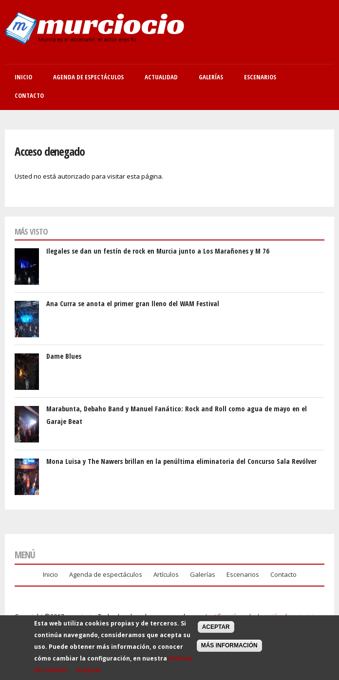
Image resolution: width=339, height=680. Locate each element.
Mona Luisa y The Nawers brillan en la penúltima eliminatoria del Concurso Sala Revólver (181, 461)
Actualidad (161, 77)
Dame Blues (63, 356)
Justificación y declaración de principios (263, 616)
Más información (229, 648)
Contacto (29, 95)
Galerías (211, 77)
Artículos (166, 574)
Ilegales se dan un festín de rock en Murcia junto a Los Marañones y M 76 (157, 251)
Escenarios (260, 77)
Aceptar (88, 673)
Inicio (23, 77)
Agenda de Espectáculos (88, 77)
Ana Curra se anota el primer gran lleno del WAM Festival (132, 303)
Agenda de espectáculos (105, 574)
